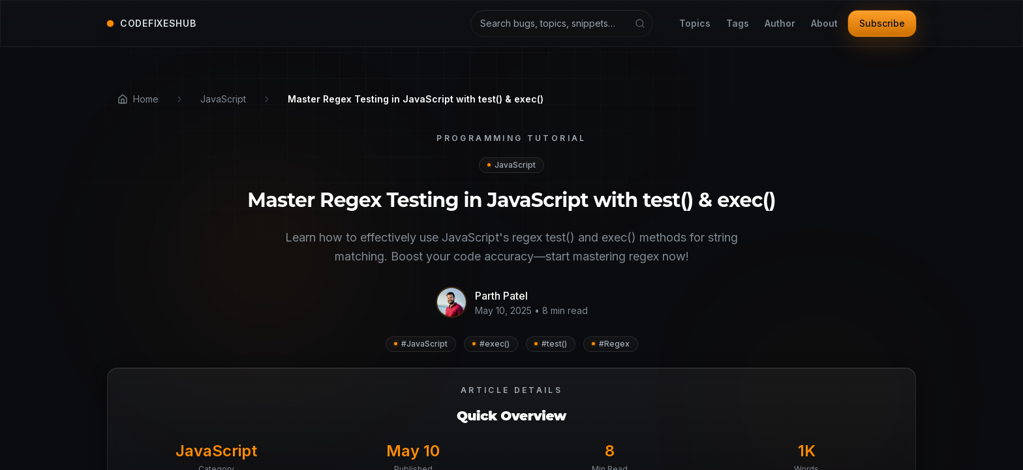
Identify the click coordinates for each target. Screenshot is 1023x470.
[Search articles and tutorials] (561, 23)
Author (780, 24)
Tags (737, 24)
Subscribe (882, 23)
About (824, 24)
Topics (694, 24)
